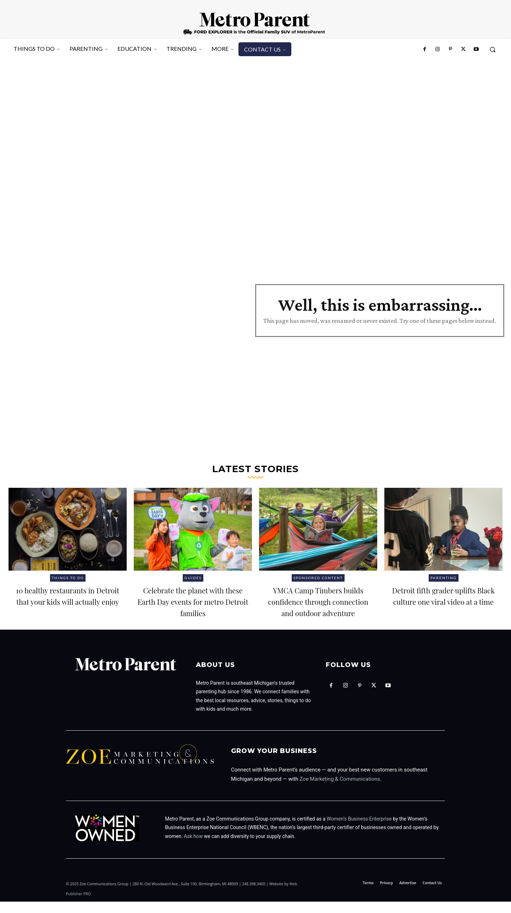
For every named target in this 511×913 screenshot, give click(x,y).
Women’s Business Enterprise (359, 830)
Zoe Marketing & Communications (340, 790)
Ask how (193, 847)
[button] (492, 49)
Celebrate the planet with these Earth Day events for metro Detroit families (193, 606)
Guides (193, 578)
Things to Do (68, 578)
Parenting (443, 578)
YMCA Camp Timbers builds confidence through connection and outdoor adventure (318, 606)
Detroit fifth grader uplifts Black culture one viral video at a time (443, 601)
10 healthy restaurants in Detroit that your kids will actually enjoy (67, 601)
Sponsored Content (318, 578)
